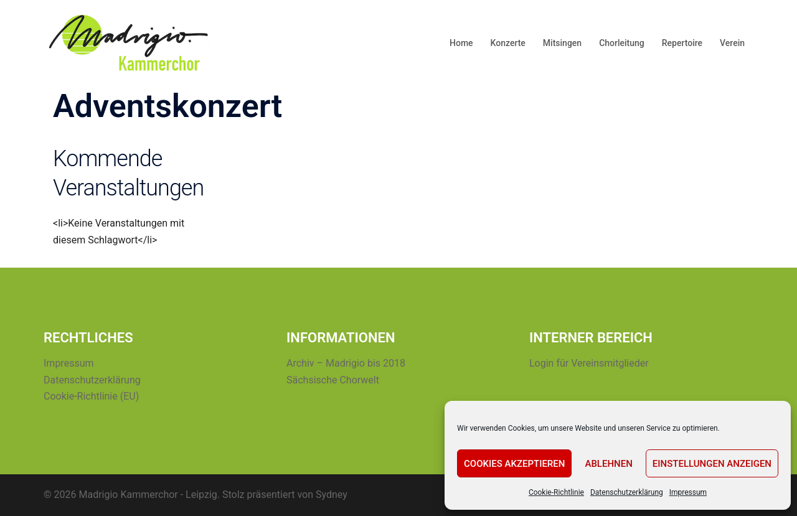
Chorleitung (621, 43)
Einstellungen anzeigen (712, 463)
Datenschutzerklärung (626, 492)
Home (461, 43)
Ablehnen (608, 463)
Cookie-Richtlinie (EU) (91, 396)
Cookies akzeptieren (514, 463)
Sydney (331, 494)
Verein (732, 43)
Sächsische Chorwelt (332, 380)
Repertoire (682, 43)
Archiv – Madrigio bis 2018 (345, 363)
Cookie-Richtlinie (556, 492)
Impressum (688, 492)
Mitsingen (562, 43)
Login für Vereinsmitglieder (589, 363)
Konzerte (508, 43)
